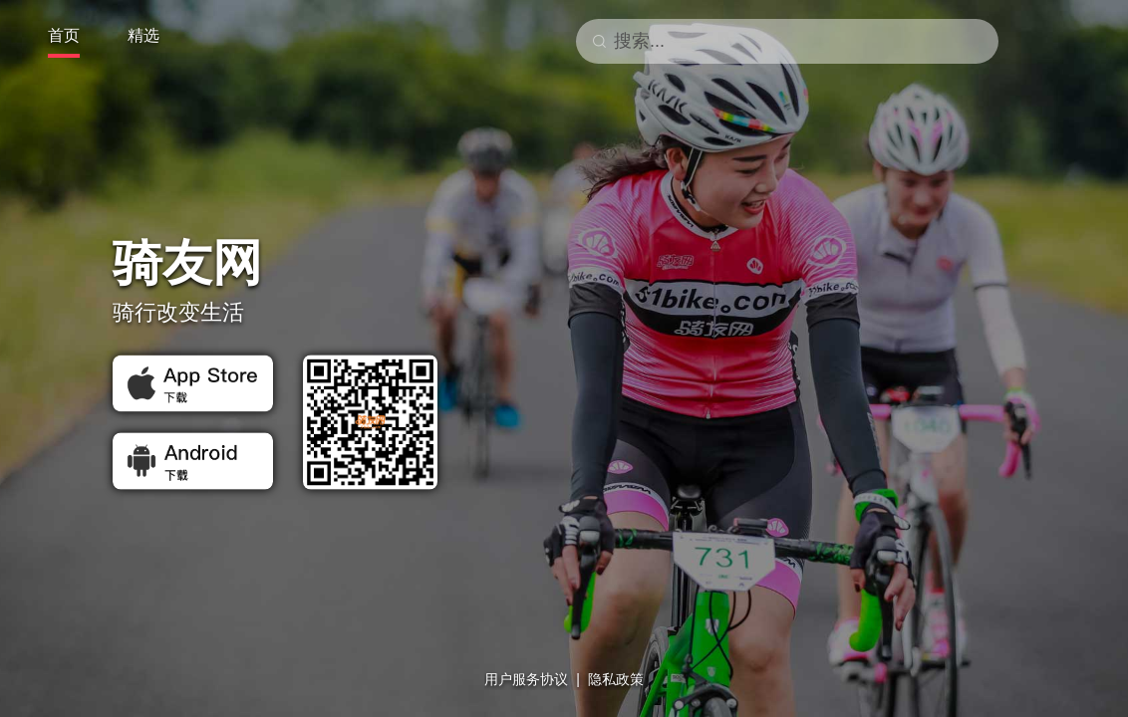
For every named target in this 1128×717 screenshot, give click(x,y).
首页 (64, 35)
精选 (143, 35)
